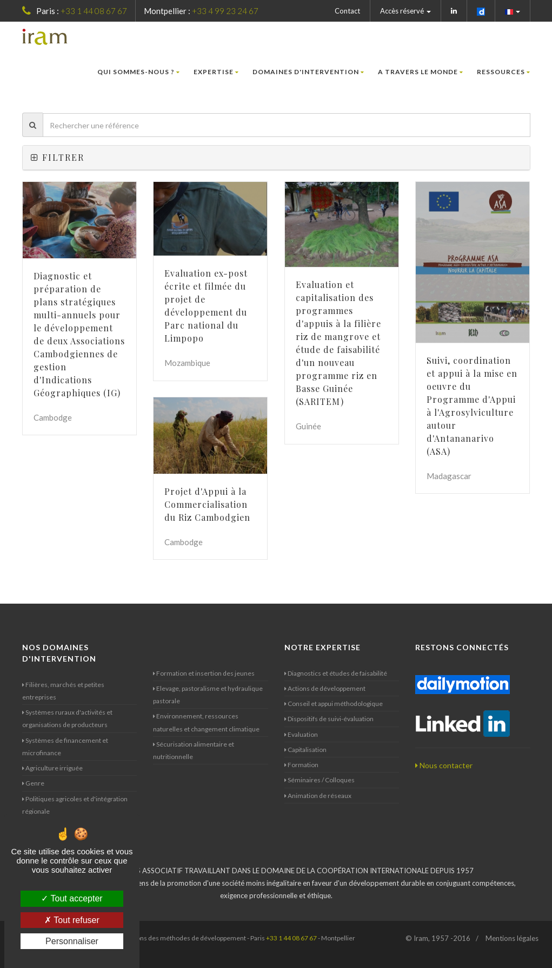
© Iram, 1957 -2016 (437, 938)
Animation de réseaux (317, 796)
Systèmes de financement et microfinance (65, 746)
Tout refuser (71, 920)
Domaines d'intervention (308, 72)
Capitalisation (305, 749)
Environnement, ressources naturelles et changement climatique (206, 722)
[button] (512, 11)
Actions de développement (324, 688)
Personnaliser (71, 941)
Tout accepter (71, 898)
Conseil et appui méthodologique (333, 703)
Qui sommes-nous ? (138, 72)
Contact (347, 10)
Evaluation (301, 734)
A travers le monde (420, 72)
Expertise (216, 72)
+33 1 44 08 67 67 (94, 11)
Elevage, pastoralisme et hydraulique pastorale (208, 694)
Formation (301, 765)
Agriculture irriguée (52, 768)
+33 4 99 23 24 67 (225, 11)
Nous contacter (444, 765)
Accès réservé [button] (405, 10)
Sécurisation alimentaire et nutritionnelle (193, 750)
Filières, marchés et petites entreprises (63, 691)
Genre (33, 783)
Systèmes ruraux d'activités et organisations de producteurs (67, 718)
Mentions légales (512, 938)
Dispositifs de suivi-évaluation (329, 719)
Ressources (503, 72)
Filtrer (57, 157)
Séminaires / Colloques (319, 780)
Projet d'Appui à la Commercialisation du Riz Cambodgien (207, 504)
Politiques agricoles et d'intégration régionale (75, 805)
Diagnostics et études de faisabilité (335, 673)
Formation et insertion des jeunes (204, 673)
